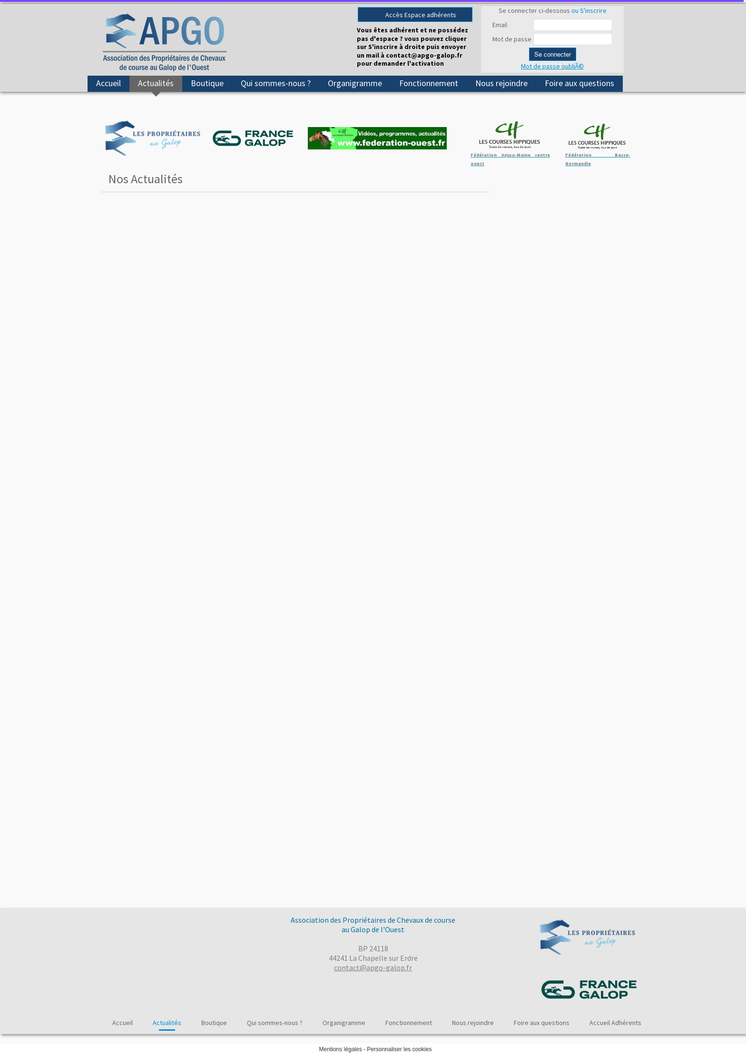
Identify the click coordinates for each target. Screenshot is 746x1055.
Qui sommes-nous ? (276, 83)
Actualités (156, 83)
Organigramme (355, 83)
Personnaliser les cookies (399, 1049)
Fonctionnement (428, 83)
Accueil (108, 83)
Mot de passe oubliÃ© (552, 66)
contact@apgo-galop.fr (373, 967)
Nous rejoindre (501, 83)
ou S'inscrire (589, 10)
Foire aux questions (579, 83)
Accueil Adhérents (615, 1022)
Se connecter (552, 54)
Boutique (207, 83)
